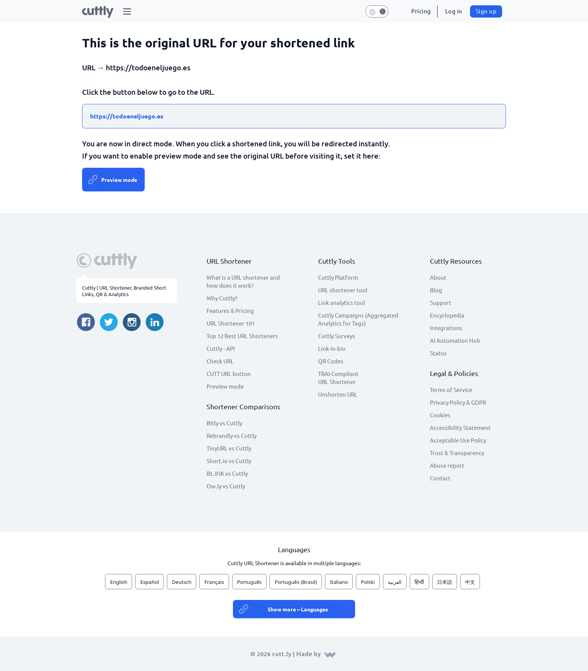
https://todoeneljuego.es (126, 116)
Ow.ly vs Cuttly (226, 485)
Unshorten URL (337, 394)
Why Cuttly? (222, 297)
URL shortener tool (342, 289)
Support (440, 302)
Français (214, 582)
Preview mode (119, 179)
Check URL (220, 361)
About (438, 277)
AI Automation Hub (455, 340)
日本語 (444, 582)
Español (149, 582)
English (118, 582)
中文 (470, 582)
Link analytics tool (341, 302)
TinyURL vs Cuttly (229, 448)
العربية (395, 582)
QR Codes (330, 361)
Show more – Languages (298, 609)
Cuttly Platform (338, 277)
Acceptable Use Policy (458, 440)
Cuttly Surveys (336, 335)
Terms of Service (451, 389)
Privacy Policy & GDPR (458, 402)
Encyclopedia (447, 315)
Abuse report (447, 465)
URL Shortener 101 (231, 323)
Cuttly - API (221, 348)
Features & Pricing (230, 310)
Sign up (486, 11)
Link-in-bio (332, 348)
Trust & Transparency (457, 452)
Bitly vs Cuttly (224, 422)
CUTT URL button (229, 373)
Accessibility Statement (460, 427)
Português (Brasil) (296, 582)
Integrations (446, 327)
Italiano (339, 582)
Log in (453, 11)
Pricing (421, 11)
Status (438, 353)
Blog (436, 289)
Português (249, 582)
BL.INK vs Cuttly (227, 473)
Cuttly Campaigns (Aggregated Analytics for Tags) (358, 319)
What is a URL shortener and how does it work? (243, 281)
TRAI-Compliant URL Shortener (338, 377)
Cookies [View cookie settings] (440, 414)
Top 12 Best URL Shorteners (242, 335)
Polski (368, 582)
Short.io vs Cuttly (229, 460)
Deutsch (181, 582)
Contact (440, 477)
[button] (127, 11)
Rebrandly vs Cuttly (232, 435)
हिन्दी (419, 582)
